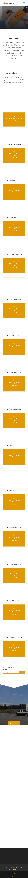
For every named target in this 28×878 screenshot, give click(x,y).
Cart (6, 867)
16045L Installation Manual (14, 264)
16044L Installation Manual (14, 227)
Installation (20, 866)
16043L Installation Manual (14, 191)
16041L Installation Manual (14, 154)
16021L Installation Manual (14, 118)
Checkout (11, 867)
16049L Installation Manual (14, 382)
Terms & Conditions (13, 869)
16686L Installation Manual (14, 501)
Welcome (6, 866)
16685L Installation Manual (14, 456)
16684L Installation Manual (14, 419)
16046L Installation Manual (14, 309)
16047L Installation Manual (14, 346)
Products (12, 866)
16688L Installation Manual (14, 574)
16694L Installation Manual (14, 611)
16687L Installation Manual (14, 537)
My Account (19, 867)
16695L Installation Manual (14, 647)
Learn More (14, 723)
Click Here (14, 120)
